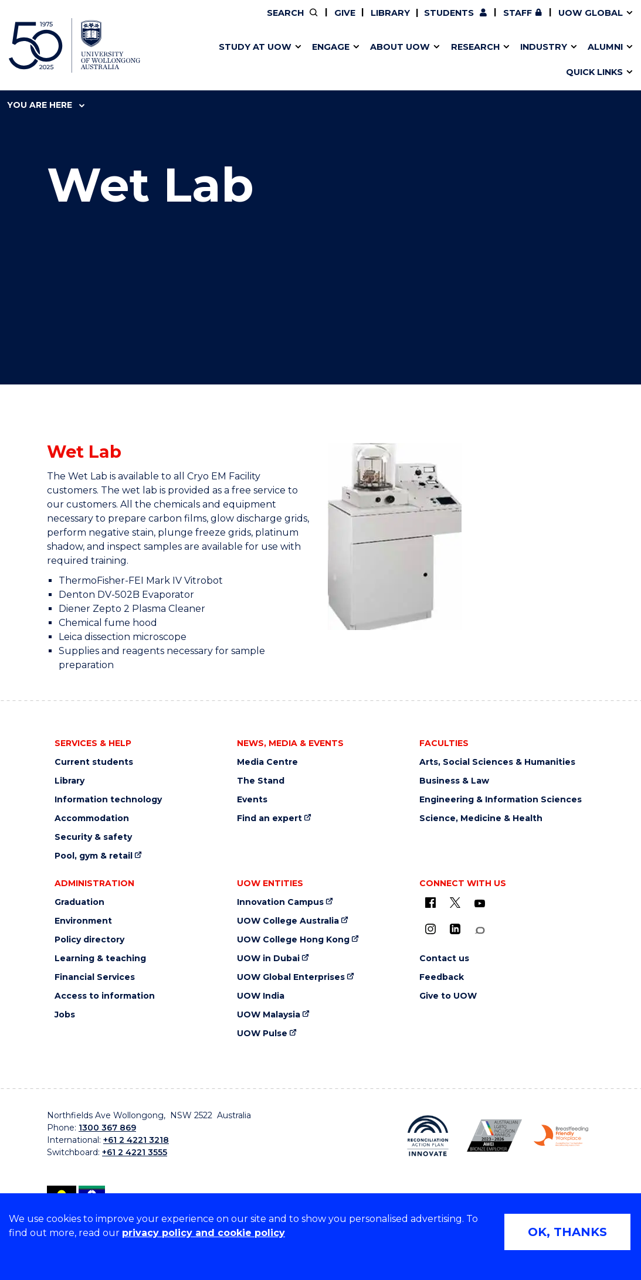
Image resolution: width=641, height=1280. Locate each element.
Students (449, 13)
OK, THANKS (567, 1232)
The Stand (260, 781)
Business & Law (454, 781)
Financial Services (95, 977)
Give (344, 13)
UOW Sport (290, 60)
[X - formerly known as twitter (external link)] (455, 902)
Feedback (441, 977)
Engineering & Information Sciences (500, 800)
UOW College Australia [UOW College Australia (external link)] (288, 921)
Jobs (65, 1015)
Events (252, 800)
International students (488, 60)
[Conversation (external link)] (480, 930)
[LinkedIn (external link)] (455, 929)
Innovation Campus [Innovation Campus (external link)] (509, 60)
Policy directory (89, 940)
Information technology (108, 800)
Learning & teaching (100, 959)
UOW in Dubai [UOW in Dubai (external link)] (268, 959)
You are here (45, 105)
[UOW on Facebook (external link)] (430, 902)
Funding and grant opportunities (307, 60)
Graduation (79, 902)
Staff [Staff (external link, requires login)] (517, 13)
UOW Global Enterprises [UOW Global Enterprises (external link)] (291, 977)
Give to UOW (448, 996)
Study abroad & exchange (284, 60)
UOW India (260, 996)
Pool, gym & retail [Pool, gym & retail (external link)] (94, 856)
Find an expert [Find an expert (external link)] (269, 818)
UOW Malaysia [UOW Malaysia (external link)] (268, 1015)
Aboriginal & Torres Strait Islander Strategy (310, 60)
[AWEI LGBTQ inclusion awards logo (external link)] (494, 1135)
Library (390, 13)
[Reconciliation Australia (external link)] (428, 1135)
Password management (298, 60)
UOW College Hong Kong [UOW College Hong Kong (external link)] (293, 940)
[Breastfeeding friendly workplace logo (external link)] (561, 1136)
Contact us (466, 60)
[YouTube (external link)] (480, 904)
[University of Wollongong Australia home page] (74, 45)
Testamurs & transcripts (280, 60)
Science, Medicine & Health (480, 818)
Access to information (105, 996)
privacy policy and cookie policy (203, 1232)
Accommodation (92, 818)
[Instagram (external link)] (430, 929)
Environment (83, 921)
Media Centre (267, 762)
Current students (94, 762)
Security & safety (93, 837)
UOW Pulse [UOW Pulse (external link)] (262, 1034)
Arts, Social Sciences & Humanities (497, 762)
